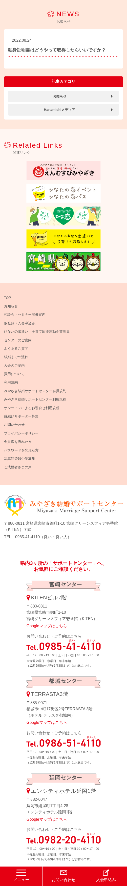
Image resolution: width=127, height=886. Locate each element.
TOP (7, 298)
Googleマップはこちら (46, 626)
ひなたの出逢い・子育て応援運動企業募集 (37, 331)
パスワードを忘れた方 (21, 450)
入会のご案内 (14, 365)
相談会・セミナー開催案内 (24, 314)
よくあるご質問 (16, 348)
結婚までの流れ (16, 357)
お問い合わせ (14, 425)
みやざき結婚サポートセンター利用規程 (35, 399)
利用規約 (11, 382)
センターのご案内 (18, 340)
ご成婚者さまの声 (18, 467)
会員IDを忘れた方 (18, 442)
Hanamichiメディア (59, 110)
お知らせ (59, 96)
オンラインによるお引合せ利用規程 (31, 408)
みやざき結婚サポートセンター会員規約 (35, 391)
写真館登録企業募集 (19, 459)
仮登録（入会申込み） (21, 323)
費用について (14, 374)
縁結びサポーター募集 (21, 416)
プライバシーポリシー (21, 433)
